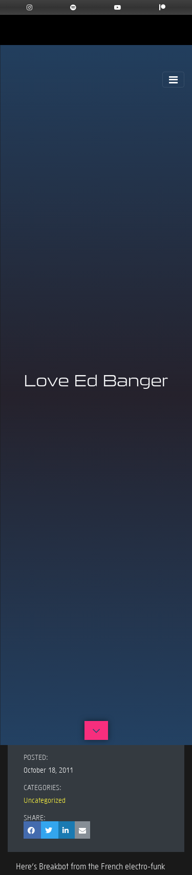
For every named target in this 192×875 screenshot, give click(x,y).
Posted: (36, 756)
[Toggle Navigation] (173, 80)
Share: (35, 817)
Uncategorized (45, 799)
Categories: (42, 787)
